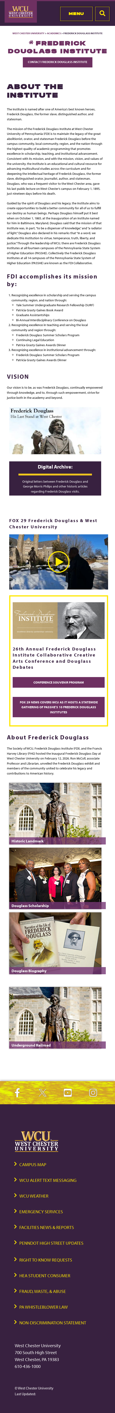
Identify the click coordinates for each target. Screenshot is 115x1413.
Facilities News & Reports (46, 1227)
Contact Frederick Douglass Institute (57, 62)
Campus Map (32, 1164)
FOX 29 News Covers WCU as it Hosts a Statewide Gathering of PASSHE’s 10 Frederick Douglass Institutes (59, 707)
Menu (76, 13)
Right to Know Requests (45, 1260)
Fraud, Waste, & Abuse (42, 1291)
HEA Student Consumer (44, 1275)
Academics (54, 33)
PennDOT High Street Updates (51, 1243)
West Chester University (28, 33)
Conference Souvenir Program (58, 682)
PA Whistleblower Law (43, 1307)
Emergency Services (41, 1211)
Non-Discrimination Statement (52, 1322)
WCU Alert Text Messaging (48, 1180)
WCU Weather (33, 1196)
